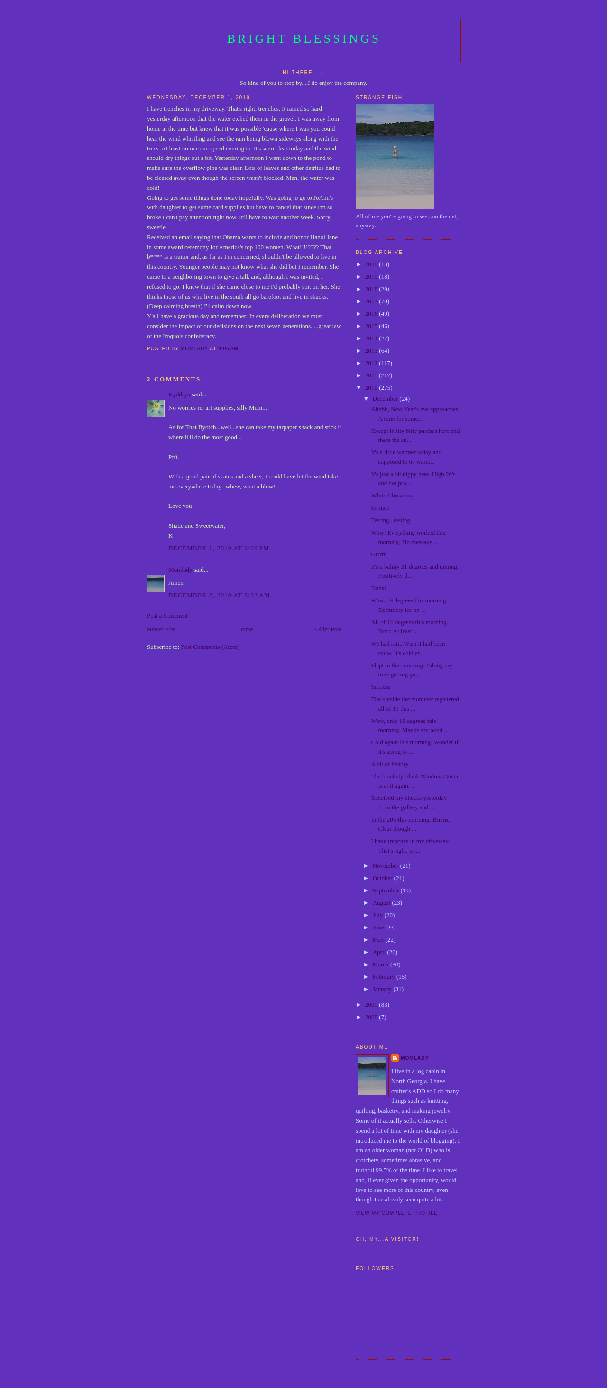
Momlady (180, 569)
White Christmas (392, 495)
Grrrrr (378, 554)
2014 (372, 338)
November (386, 865)
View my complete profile (397, 1213)
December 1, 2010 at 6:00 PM (218, 548)
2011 (372, 375)
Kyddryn (179, 394)
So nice (380, 507)
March (381, 964)
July (379, 915)
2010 (372, 387)
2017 (372, 301)
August (382, 902)
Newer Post (161, 629)
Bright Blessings (304, 39)
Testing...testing (390, 520)
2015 (372, 325)
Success (380, 686)
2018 (372, 288)
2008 (372, 1017)
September (387, 890)
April (380, 952)
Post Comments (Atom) (210, 646)
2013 (372, 350)
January (383, 989)
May (379, 939)
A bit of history (389, 764)
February (384, 976)
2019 (372, 276)
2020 (372, 264)
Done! (378, 587)
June (379, 927)
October (383, 878)
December (386, 398)
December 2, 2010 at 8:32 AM (219, 595)
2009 (372, 1004)
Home (245, 629)
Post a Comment (167, 615)
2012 (372, 362)
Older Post (328, 629)
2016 (372, 313)
